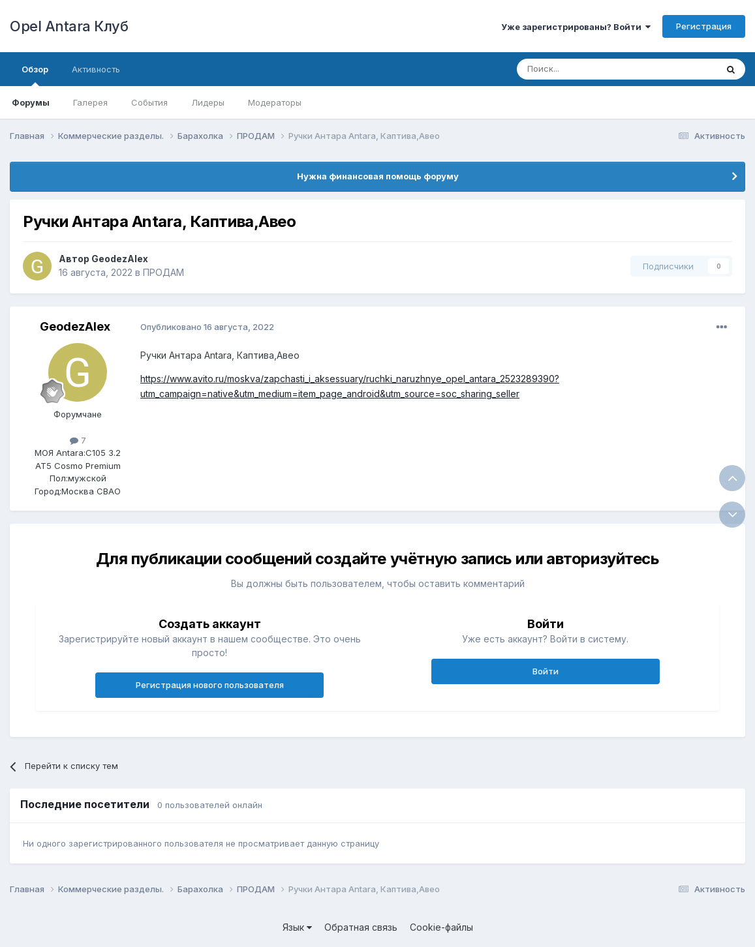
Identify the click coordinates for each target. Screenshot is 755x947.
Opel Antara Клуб (69, 26)
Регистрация (704, 26)
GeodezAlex (119, 258)
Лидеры (207, 102)
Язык (297, 927)
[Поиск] (586, 69)
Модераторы (274, 102)
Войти (545, 671)
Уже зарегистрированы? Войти (576, 27)
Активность (96, 69)
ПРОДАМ (163, 272)
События (149, 102)
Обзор (35, 75)
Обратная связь (360, 927)
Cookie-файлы (441, 927)
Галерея (90, 102)
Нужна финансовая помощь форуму (378, 176)
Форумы (31, 102)
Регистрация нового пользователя (210, 685)
